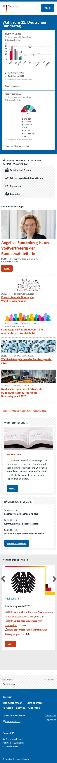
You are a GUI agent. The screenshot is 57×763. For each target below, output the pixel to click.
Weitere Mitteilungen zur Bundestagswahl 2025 (24, 410)
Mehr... (7, 268)
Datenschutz (50, 715)
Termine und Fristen (17, 170)
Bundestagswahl (12, 703)
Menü (47, 7)
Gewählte (12, 194)
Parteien (7, 707)
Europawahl (34, 703)
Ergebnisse (12, 186)
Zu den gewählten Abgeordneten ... (18, 145)
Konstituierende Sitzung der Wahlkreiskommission (17, 298)
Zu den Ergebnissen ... (13, 85)
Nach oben (51, 679)
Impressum (51, 719)
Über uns (34, 707)
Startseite (13, 9)
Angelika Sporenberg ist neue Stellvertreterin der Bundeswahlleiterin (26, 248)
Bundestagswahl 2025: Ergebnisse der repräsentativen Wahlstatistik (22, 331)
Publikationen (12, 598)
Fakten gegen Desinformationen (23, 178)
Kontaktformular (12, 721)
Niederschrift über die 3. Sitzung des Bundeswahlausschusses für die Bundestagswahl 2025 (22, 392)
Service (20, 707)
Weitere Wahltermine (16, 543)
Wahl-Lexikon (14, 454)
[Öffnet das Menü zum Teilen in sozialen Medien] (8, 684)
